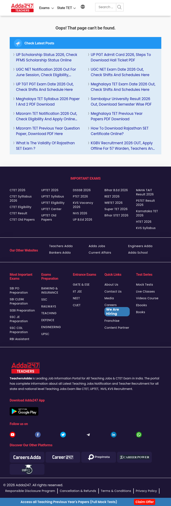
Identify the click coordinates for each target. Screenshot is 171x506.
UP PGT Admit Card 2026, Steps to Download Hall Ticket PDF (121, 57)
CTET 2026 (17, 190)
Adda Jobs (97, 246)
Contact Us (113, 291)
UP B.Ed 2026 (82, 219)
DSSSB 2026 (82, 190)
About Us (111, 284)
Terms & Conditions (116, 491)
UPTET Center (51, 209)
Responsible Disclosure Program (30, 491)
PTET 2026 (80, 196)
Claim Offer (144, 502)
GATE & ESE (81, 284)
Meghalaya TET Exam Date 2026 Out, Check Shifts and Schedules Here (123, 87)
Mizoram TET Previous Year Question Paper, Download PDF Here (48, 131)
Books (140, 312)
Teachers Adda (61, 246)
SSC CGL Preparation (19, 330)
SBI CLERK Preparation (19, 301)
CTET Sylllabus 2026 (21, 198)
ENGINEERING (51, 327)
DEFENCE (47, 320)
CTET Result (18, 213)
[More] (82, 7)
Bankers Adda (60, 252)
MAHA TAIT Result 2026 (145, 192)
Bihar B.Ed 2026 (116, 190)
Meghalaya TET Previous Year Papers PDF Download (117, 116)
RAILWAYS (48, 306)
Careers (117, 309)
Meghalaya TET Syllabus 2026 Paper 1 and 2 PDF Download (48, 101)
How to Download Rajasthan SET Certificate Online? (119, 131)
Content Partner (116, 328)
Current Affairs (100, 252)
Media (109, 298)
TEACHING (48, 313)
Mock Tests (144, 284)
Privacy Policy (146, 491)
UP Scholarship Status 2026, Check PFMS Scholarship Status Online (46, 57)
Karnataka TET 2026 (147, 213)
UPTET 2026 (50, 190)
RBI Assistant (19, 339)
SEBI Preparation (22, 310)
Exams (44, 8)
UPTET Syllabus (52, 196)
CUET (77, 305)
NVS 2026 (80, 213)
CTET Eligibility (20, 207)
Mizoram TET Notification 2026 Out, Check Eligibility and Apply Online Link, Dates (46, 116)
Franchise (111, 321)
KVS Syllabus (146, 228)
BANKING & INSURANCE (49, 290)
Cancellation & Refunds (78, 491)
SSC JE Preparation (19, 319)
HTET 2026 (143, 222)
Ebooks (141, 305)
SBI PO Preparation (19, 290)
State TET (64, 8)
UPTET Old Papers (48, 217)
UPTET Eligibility (53, 203)
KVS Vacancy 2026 (83, 205)
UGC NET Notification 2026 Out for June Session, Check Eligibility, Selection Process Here (46, 72)
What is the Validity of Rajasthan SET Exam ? (45, 145)
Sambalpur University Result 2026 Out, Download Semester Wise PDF (121, 101)
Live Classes (145, 291)
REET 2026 (112, 196)
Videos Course (147, 298)
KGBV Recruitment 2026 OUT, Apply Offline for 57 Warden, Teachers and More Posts (123, 145)
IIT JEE (77, 291)
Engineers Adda (140, 246)
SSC (44, 299)
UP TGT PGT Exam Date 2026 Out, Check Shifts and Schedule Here (44, 87)
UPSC (45, 334)
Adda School (138, 252)
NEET (76, 298)
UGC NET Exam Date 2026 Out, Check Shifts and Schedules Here (120, 72)
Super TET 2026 (116, 209)
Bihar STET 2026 (116, 215)
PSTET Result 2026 (145, 203)
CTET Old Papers (22, 219)
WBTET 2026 (113, 203)
